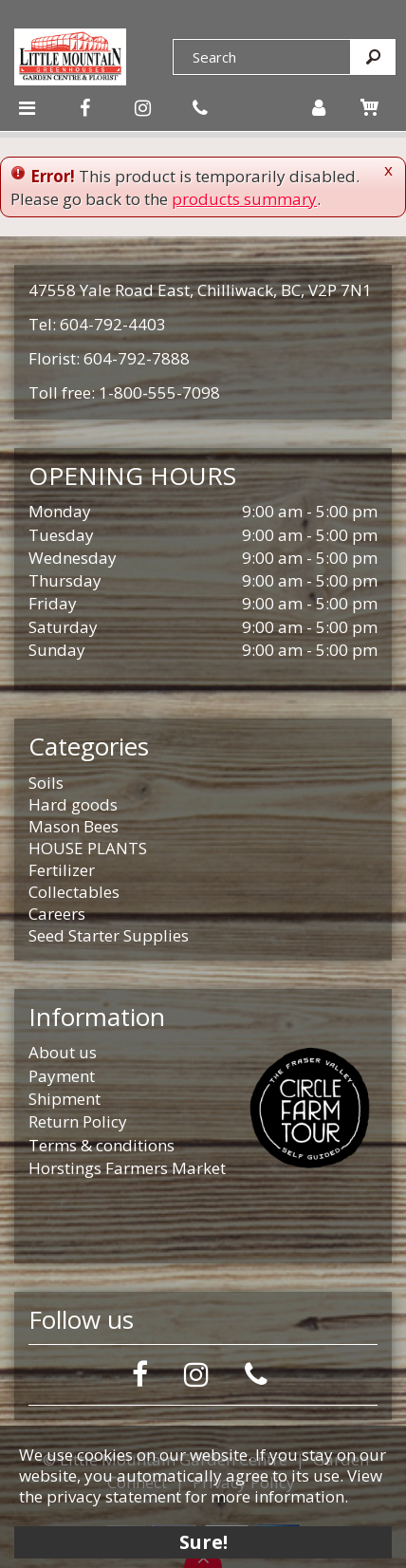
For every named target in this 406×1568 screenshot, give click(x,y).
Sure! (203, 1542)
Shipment (64, 1099)
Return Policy (77, 1121)
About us (62, 1052)
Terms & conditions (101, 1145)
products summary (244, 199)
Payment (61, 1076)
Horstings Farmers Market (127, 1168)
